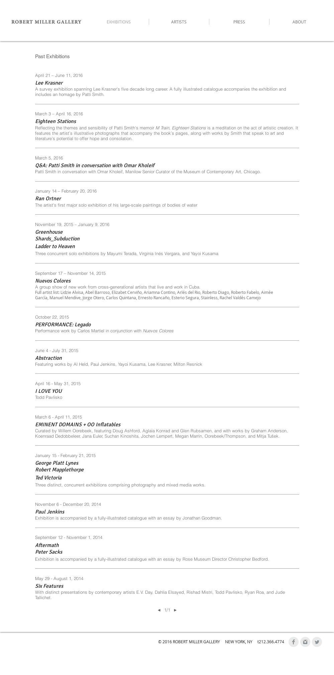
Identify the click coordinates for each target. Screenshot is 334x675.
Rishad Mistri (199, 592)
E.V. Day (144, 592)
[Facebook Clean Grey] (294, 642)
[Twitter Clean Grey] (317, 642)
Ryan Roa (254, 592)
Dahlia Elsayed (169, 592)
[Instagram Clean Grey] (305, 642)
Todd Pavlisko (228, 592)
